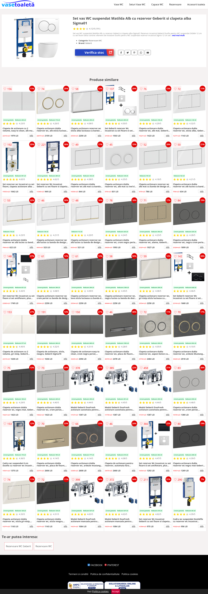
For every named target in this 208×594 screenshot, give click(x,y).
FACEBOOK (95, 565)
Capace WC (157, 4)
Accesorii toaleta (196, 4)
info (31, 135)
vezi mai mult (178, 35)
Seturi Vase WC (137, 4)
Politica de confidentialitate (105, 574)
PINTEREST (111, 565)
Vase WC (118, 4)
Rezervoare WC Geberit (18, 546)
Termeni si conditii (78, 574)
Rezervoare (175, 4)
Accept (115, 591)
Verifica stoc (99, 52)
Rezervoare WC (44, 546)
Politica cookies (130, 574)
